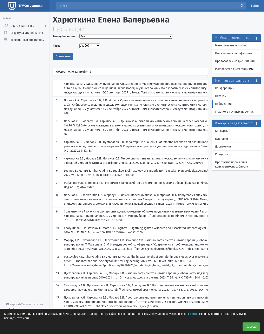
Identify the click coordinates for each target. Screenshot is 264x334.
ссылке (193, 313)
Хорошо (251, 326)
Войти (255, 5)
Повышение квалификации (233, 53)
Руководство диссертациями (234, 69)
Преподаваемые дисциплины (235, 61)
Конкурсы (221, 131)
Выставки (221, 138)
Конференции (224, 88)
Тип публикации (64, 36)
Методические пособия (231, 45)
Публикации (223, 104)
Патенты (220, 96)
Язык (56, 45)
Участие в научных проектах (234, 111)
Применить (63, 56)
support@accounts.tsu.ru (24, 304)
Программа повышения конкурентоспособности (231, 164)
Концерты (222, 154)
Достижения (223, 146)
